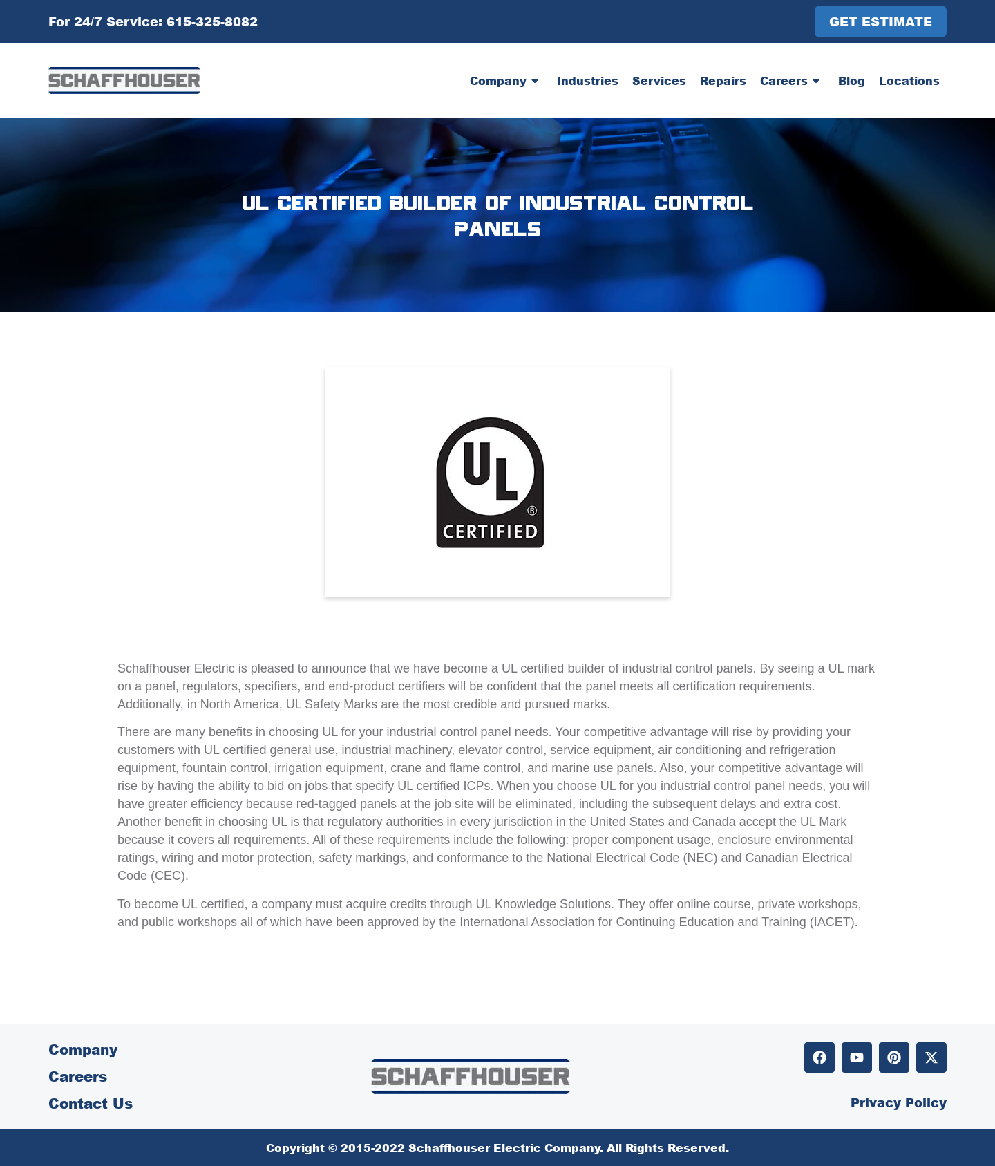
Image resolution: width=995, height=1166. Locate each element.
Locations (909, 80)
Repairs (723, 80)
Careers (792, 81)
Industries (587, 80)
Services (659, 80)
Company (506, 81)
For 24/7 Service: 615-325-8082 (153, 21)
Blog (851, 80)
